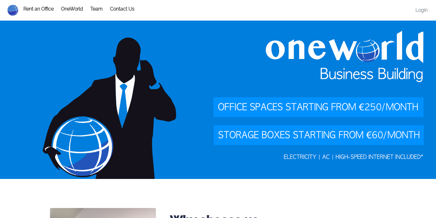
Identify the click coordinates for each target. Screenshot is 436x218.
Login (421, 10)
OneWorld (72, 9)
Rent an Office (38, 9)
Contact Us (122, 9)
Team (96, 9)
